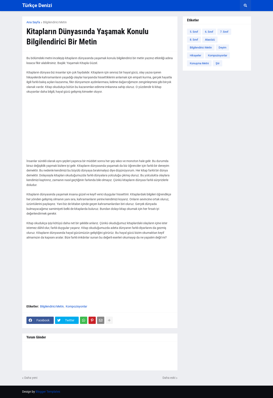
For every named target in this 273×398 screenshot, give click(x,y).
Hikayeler (195, 55)
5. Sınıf (194, 31)
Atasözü (210, 39)
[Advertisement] (99, 129)
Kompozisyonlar (76, 306)
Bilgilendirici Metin (55, 22)
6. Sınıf (209, 31)
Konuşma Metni (199, 63)
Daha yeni (30, 377)
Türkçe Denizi (37, 5)
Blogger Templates (48, 391)
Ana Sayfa (33, 22)
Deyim (222, 47)
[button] (245, 5)
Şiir (217, 63)
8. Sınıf (194, 39)
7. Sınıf (224, 31)
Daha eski (169, 377)
